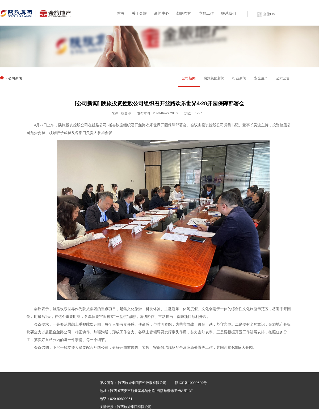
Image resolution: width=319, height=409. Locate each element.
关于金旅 (139, 13)
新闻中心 (161, 13)
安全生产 (261, 78)
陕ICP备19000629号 (191, 383)
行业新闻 (239, 78)
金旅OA (269, 14)
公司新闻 (15, 78)
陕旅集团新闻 (214, 78)
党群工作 (206, 13)
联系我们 (228, 13)
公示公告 (283, 78)
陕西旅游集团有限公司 (134, 407)
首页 (120, 13)
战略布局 (184, 13)
